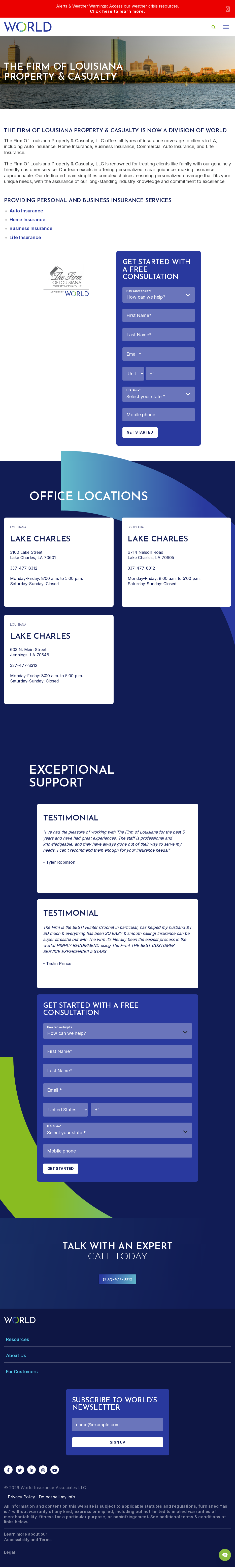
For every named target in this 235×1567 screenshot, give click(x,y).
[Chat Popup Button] (225, 1555)
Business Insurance (31, 228)
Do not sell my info (57, 1496)
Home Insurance (27, 219)
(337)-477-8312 (117, 1279)
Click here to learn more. (117, 11)
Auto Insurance (26, 210)
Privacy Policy (21, 1496)
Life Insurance (25, 237)
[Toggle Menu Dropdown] (117, 1339)
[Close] (228, 9)
